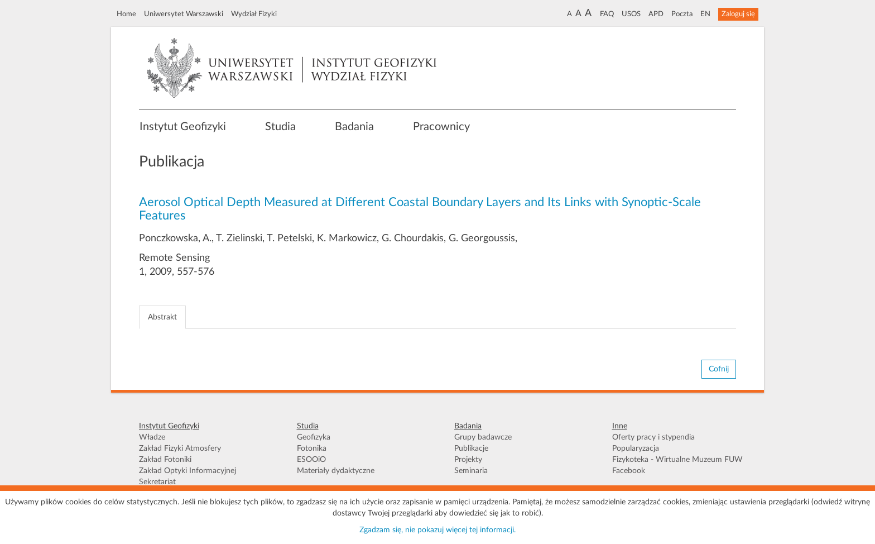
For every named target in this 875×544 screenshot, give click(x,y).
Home (126, 14)
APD (656, 14)
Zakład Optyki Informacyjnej (187, 471)
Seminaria (471, 471)
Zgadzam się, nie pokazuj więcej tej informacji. (437, 530)
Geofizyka (313, 437)
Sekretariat (157, 482)
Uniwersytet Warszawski (183, 14)
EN (705, 14)
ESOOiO (311, 460)
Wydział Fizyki (254, 14)
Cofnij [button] (719, 369)
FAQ (607, 14)
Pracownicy (441, 126)
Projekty (468, 460)
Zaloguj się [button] (738, 14)
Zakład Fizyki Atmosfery (180, 448)
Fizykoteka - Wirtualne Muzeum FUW (677, 460)
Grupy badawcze (483, 437)
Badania (354, 126)
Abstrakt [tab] (162, 317)
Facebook (628, 471)
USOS (631, 14)
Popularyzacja (635, 448)
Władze (152, 437)
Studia (280, 126)
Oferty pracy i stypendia (653, 437)
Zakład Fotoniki (165, 460)
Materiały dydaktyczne (335, 471)
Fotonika (311, 448)
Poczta (682, 14)
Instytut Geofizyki (183, 126)
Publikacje (471, 448)
